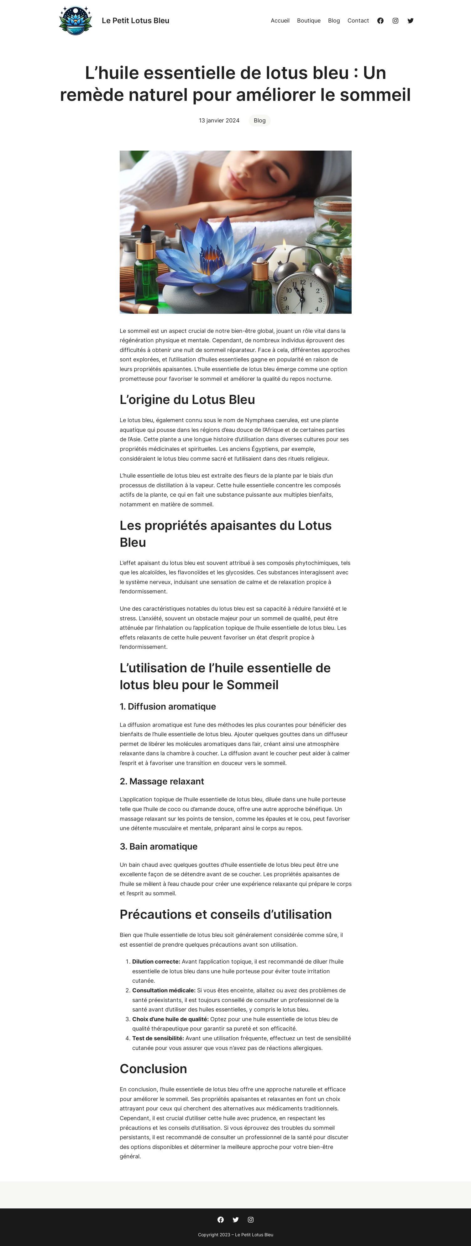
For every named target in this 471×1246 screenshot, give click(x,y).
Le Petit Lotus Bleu (136, 20)
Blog (260, 120)
